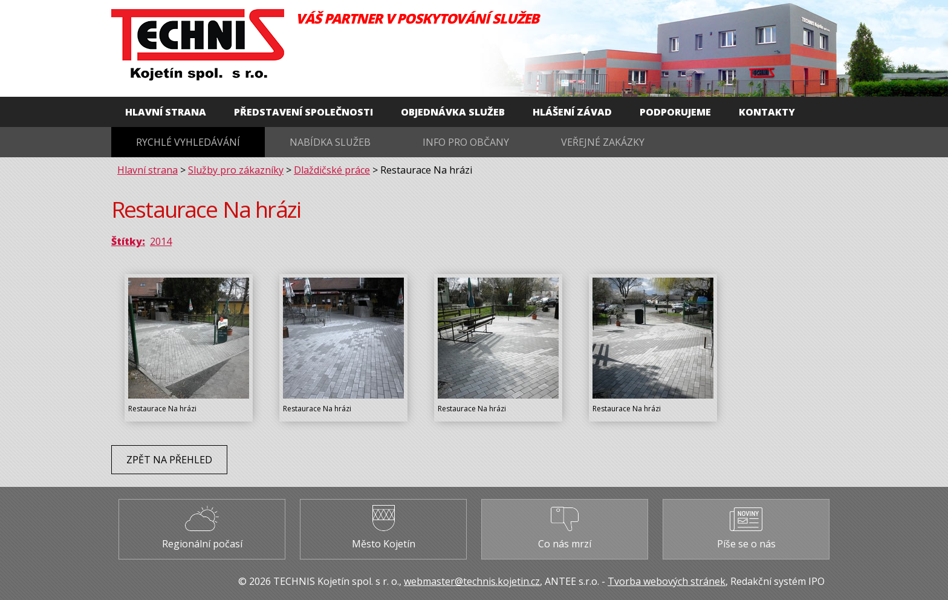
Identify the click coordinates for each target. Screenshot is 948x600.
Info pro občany (466, 142)
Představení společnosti (303, 112)
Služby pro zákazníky (236, 170)
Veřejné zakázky (602, 142)
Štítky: (128, 241)
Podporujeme (675, 112)
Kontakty (767, 112)
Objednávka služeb (453, 112)
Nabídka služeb (330, 142)
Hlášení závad (572, 112)
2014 (161, 241)
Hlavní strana (165, 112)
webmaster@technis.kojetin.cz (472, 581)
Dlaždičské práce (332, 170)
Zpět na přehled (169, 459)
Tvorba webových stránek (667, 581)
